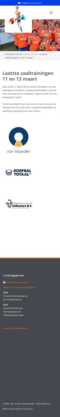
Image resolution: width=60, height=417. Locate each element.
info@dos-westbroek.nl (31, 3)
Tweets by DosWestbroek (15, 328)
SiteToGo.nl (27, 408)
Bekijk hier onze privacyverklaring (19, 287)
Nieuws (34, 54)
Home (26, 54)
